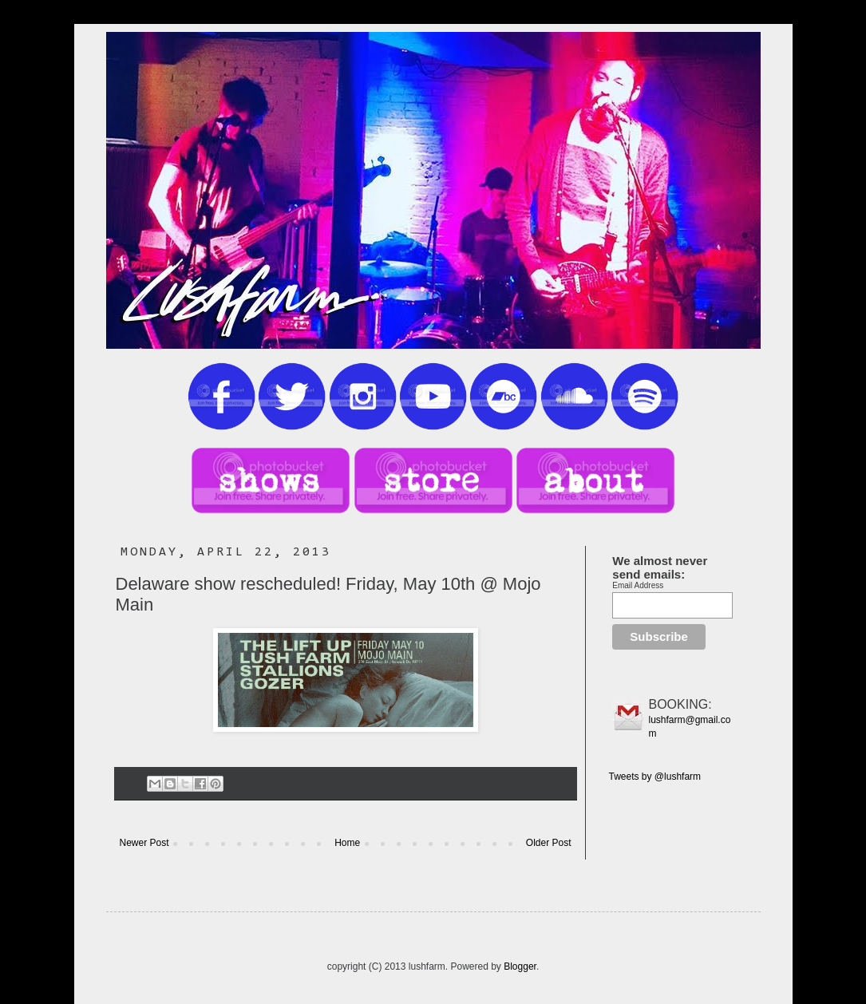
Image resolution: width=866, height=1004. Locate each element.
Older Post (548, 842)
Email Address (637, 585)
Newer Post (144, 842)
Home (347, 842)
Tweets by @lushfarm (655, 776)
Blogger (520, 966)
